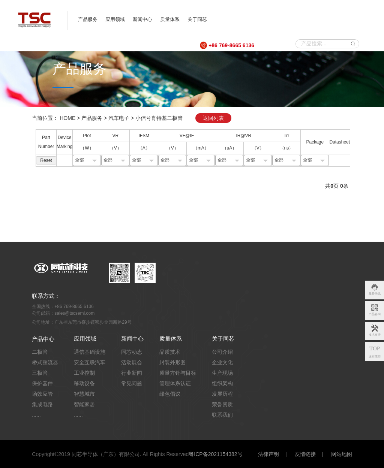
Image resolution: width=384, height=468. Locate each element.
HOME (67, 118)
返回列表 (213, 118)
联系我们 (222, 414)
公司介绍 (222, 351)
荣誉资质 (222, 404)
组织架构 (222, 383)
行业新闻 (131, 372)
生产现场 (222, 372)
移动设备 (84, 383)
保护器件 (42, 383)
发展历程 (222, 393)
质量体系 (170, 19)
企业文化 (222, 362)
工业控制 (84, 372)
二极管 (40, 351)
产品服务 (88, 19)
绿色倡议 (169, 393)
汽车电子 (118, 118)
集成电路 (42, 404)
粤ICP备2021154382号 (215, 454)
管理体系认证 (175, 383)
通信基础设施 (89, 351)
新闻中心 (142, 19)
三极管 (40, 372)
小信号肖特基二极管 (159, 118)
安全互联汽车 (89, 362)
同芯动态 (131, 351)
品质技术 (169, 351)
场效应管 (42, 393)
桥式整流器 (45, 362)
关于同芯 (197, 19)
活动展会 (131, 362)
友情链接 (305, 454)
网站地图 (341, 454)
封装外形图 (172, 362)
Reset (46, 160)
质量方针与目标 (177, 372)
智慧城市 (84, 393)
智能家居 (84, 404)
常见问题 (131, 383)
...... (36, 414)
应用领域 (115, 19)
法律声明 (268, 454)
